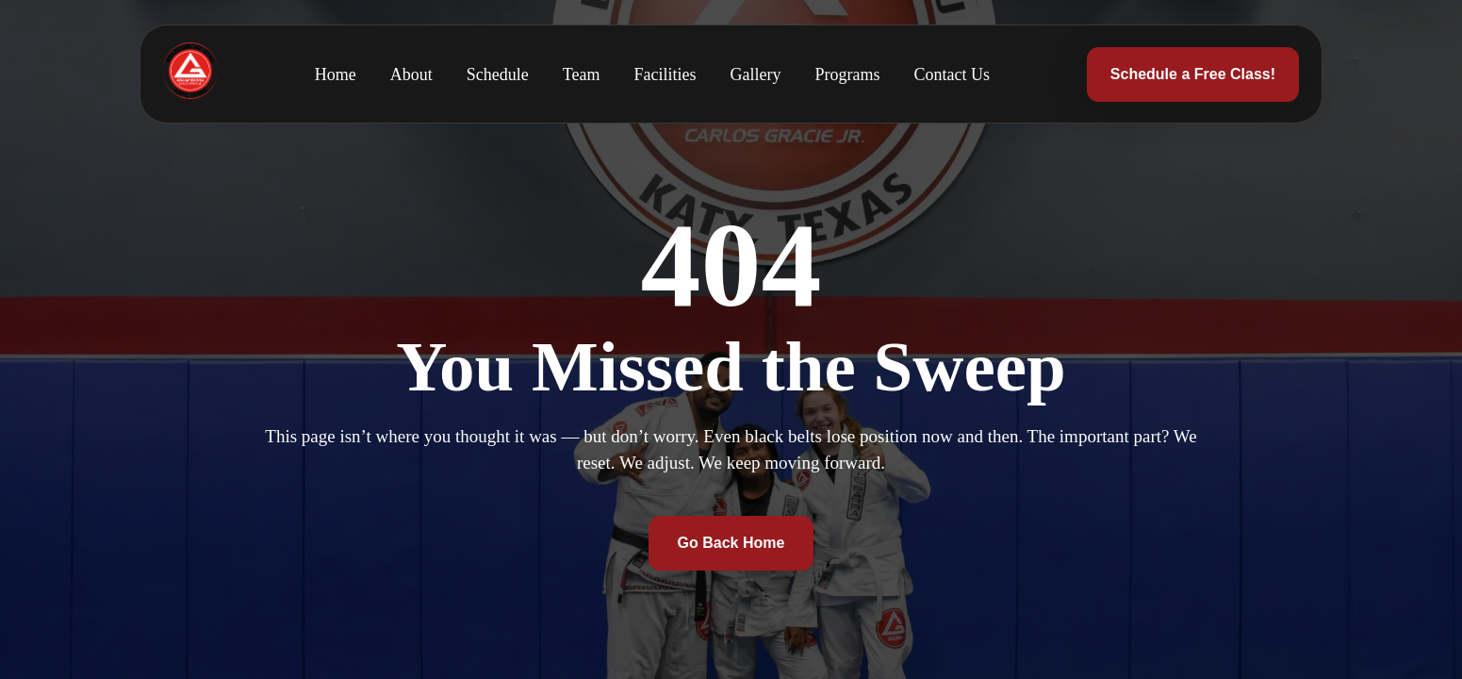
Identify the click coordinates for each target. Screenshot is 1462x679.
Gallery (756, 74)
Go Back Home (731, 543)
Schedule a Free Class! (1192, 74)
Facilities (665, 74)
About (411, 74)
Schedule (498, 74)
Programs (847, 74)
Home (335, 74)
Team (581, 74)
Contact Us (952, 74)
